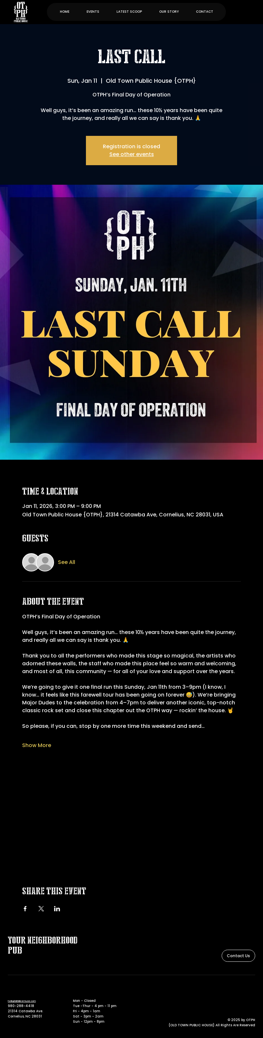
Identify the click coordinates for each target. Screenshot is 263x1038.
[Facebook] (242, 991)
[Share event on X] (41, 908)
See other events (131, 154)
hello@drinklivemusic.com (22, 1001)
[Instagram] (251, 991)
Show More (36, 745)
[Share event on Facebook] (25, 908)
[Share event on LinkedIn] (57, 908)
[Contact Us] (238, 956)
